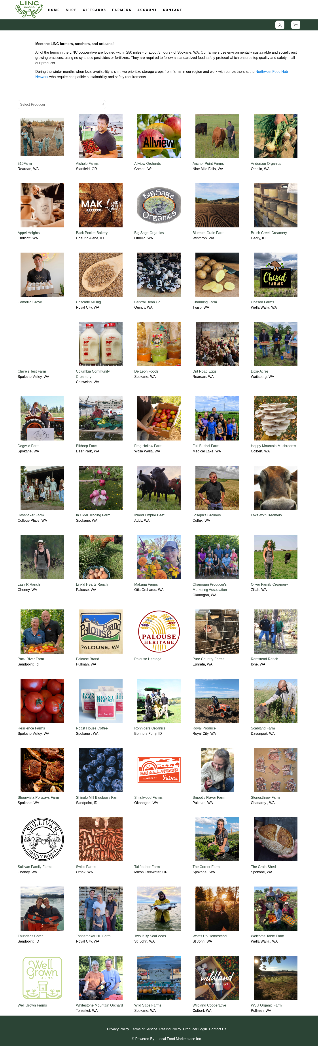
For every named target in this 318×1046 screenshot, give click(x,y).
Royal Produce (204, 728)
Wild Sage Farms (147, 1005)
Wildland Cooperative (209, 1005)
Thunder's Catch (31, 936)
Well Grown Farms (32, 1005)
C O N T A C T (172, 10)
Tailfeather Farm (147, 867)
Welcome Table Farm (267, 936)
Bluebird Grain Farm (208, 233)
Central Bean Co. (147, 302)
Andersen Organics (266, 163)
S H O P (71, 10)
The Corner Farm (206, 867)
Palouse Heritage (147, 659)
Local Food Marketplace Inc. (179, 1039)
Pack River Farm (31, 659)
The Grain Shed (263, 867)
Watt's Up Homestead (210, 936)
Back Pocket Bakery (92, 233)
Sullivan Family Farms (35, 867)
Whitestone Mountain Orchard (99, 1005)
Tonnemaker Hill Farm (93, 936)
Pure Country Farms (208, 659)
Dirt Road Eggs (205, 371)
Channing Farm (205, 302)
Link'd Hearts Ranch (92, 584)
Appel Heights (29, 233)
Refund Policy (170, 1029)
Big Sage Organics (149, 233)
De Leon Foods (146, 371)
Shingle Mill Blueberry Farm (97, 797)
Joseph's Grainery (207, 515)
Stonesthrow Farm (265, 797)
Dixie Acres (260, 371)
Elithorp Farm (86, 446)
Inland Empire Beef (149, 515)
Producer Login (195, 1029)
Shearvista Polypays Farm (38, 797)
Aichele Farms (87, 163)
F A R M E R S (121, 10)
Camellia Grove (30, 302)
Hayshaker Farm (31, 515)
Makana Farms (146, 584)
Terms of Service (144, 1029)
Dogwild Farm (29, 446)
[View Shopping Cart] (295, 25)
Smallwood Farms (148, 797)
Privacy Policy (118, 1029)
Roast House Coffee (92, 728)
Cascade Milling (88, 302)
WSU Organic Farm (266, 1005)
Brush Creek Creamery (269, 233)
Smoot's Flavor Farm (209, 797)
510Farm (25, 163)
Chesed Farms (262, 302)
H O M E (53, 10)
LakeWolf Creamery (266, 515)
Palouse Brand (87, 659)
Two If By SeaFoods (150, 936)
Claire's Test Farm (32, 371)
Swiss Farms (86, 867)
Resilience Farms (31, 728)
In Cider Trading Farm (93, 515)
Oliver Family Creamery (269, 584)
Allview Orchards (147, 163)
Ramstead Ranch (264, 659)
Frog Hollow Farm (148, 446)
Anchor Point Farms (208, 163)
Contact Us (217, 1029)
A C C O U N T (147, 10)
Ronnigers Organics (149, 728)
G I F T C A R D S (94, 10)
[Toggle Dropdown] (279, 25)
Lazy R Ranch (29, 584)
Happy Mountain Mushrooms (273, 446)
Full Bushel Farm (206, 446)
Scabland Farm (263, 728)
